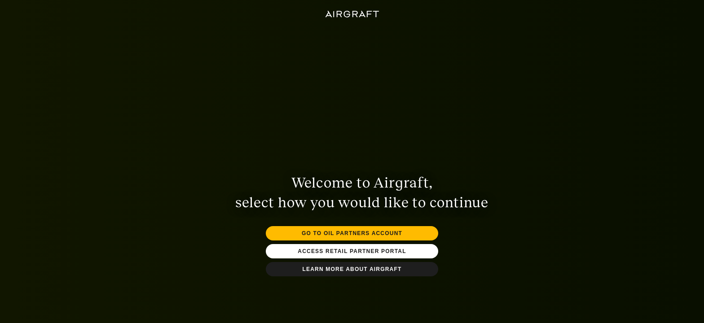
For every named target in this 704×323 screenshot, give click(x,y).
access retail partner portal (352, 251)
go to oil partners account (352, 233)
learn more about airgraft (351, 269)
